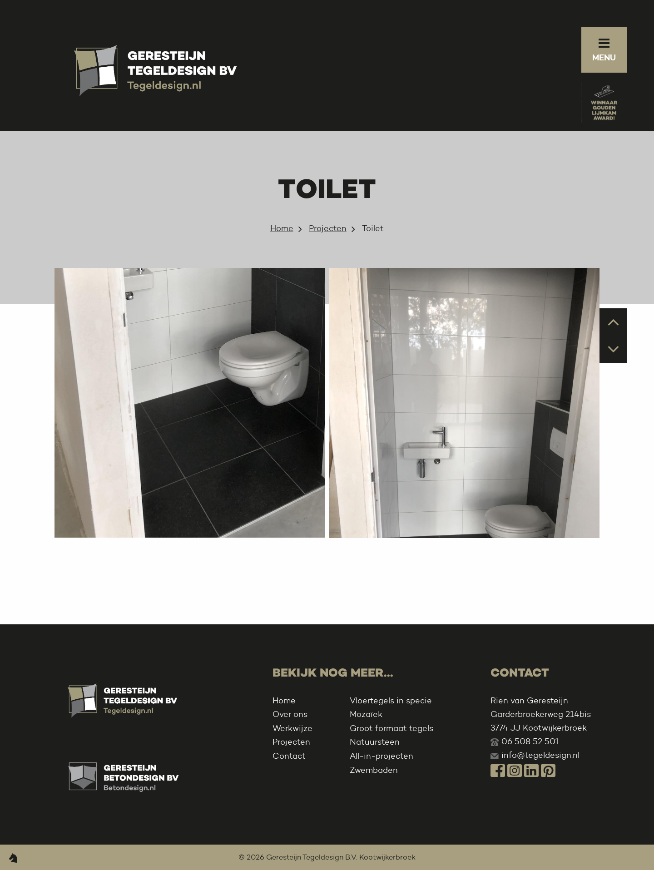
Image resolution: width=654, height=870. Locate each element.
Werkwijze (292, 728)
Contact (289, 756)
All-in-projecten (381, 756)
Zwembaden (374, 770)
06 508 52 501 (530, 741)
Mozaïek (366, 714)
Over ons (289, 714)
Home (281, 228)
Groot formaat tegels (391, 728)
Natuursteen (375, 742)
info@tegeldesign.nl (540, 755)
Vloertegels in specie (391, 701)
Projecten (328, 228)
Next (613, 348)
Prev (613, 321)
